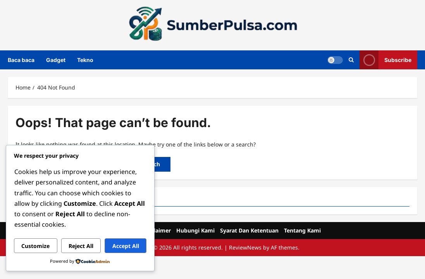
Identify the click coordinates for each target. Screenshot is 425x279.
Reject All (81, 246)
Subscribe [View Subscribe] (385, 59)
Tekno (85, 60)
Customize (35, 246)
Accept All (125, 246)
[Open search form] (351, 59)
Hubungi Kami (195, 230)
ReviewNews (245, 247)
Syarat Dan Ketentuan (249, 230)
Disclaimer (157, 230)
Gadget (55, 60)
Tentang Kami (302, 230)
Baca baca (21, 60)
